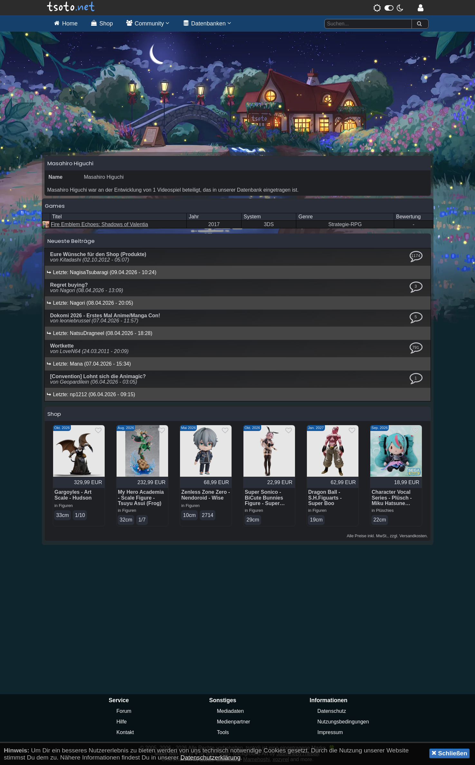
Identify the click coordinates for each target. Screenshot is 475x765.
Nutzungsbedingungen (343, 721)
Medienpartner (233, 721)
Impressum (330, 732)
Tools (223, 732)
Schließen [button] (449, 753)
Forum (124, 711)
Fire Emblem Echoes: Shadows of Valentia (99, 224)
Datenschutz (332, 711)
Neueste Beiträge (71, 241)
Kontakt (125, 732)
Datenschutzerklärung (210, 757)
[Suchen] (419, 24)
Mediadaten (230, 711)
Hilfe (122, 721)
